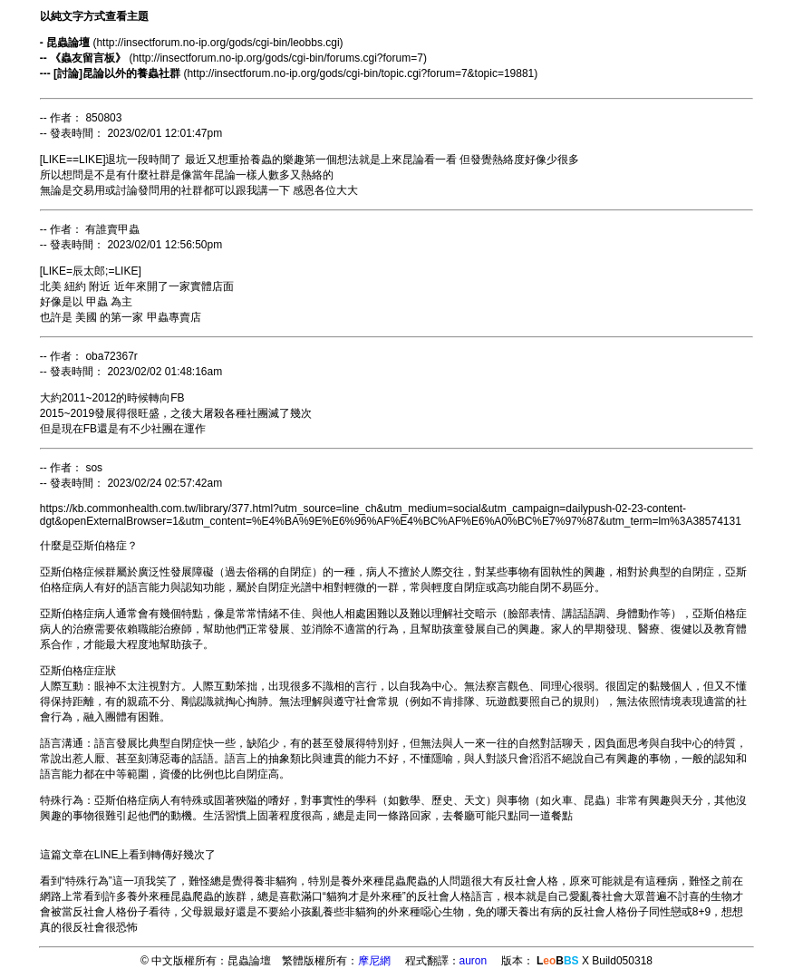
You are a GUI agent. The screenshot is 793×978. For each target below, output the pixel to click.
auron (473, 960)
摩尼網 (374, 960)
